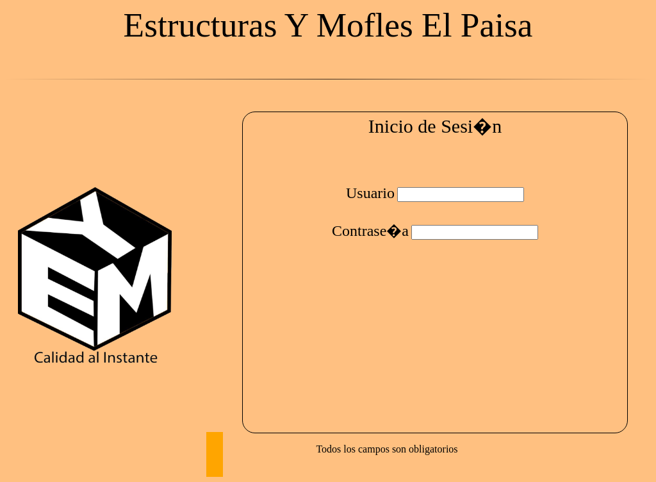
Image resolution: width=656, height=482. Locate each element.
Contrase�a (370, 230)
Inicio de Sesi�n (435, 126)
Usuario (370, 193)
